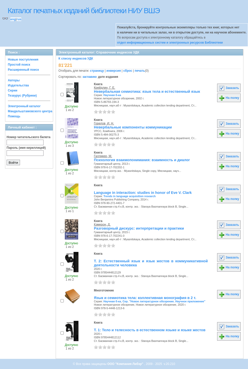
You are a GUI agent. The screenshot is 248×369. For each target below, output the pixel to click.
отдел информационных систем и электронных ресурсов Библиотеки (170, 42)
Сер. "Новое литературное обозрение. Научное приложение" (163, 301)
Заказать (229, 88)
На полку (229, 98)
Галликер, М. (103, 156)
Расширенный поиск (23, 69)
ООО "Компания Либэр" (125, 364)
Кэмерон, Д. (102, 224)
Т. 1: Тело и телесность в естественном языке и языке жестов (149, 330)
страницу (97, 70)
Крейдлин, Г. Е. (104, 87)
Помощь (14, 116)
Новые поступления (23, 59)
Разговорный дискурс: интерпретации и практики (139, 228)
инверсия (114, 70)
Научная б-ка (112, 95)
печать (140, 70)
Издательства (18, 85)
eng (13, 19)
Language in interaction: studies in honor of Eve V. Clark (143, 193)
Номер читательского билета (28, 137)
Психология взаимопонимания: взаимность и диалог (142, 160)
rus (18, 19)
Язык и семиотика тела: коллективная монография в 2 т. (145, 298)
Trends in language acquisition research (130, 196)
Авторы (14, 80)
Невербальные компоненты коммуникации (133, 127)
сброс (127, 70)
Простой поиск (19, 64)
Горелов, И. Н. (104, 123)
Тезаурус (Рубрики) (22, 95)
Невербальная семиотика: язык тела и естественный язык (147, 91)
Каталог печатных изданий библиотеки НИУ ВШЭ (84, 10)
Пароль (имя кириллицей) (26, 148)
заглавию (89, 77)
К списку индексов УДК (75, 58)
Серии (12, 90)
